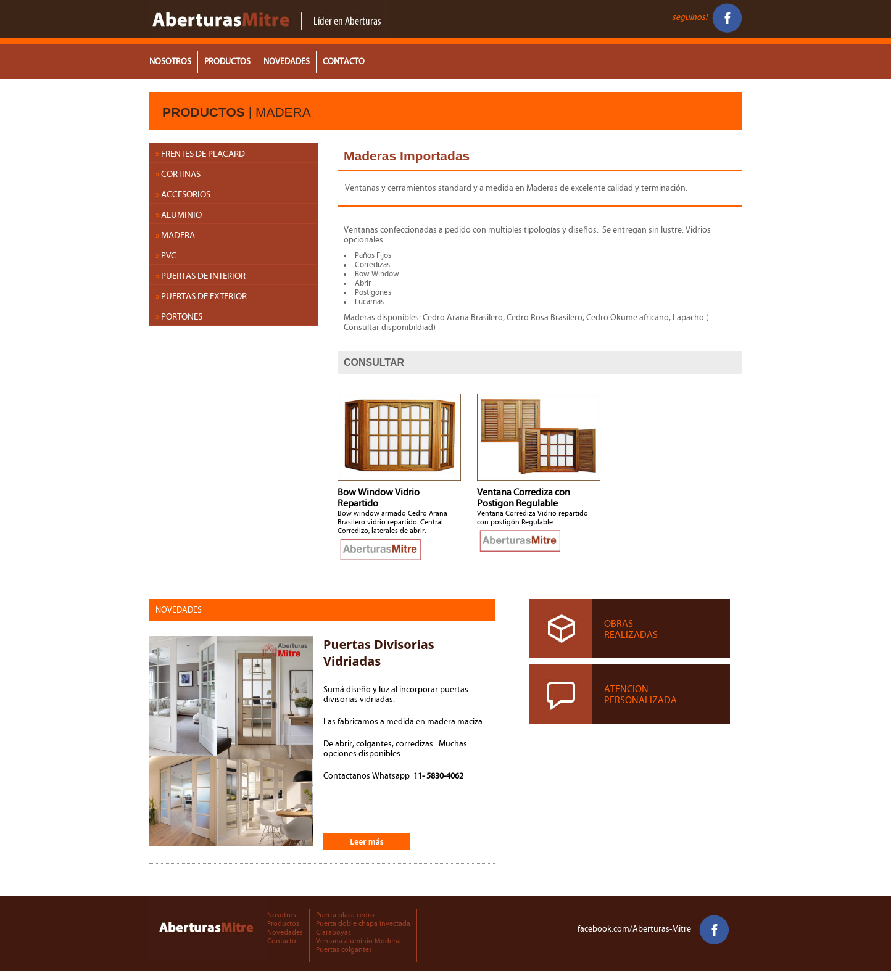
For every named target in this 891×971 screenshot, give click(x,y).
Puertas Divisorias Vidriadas (378, 652)
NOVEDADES (286, 62)
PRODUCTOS (227, 62)
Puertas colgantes (344, 949)
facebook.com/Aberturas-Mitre (653, 929)
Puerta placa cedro (345, 915)
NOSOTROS (170, 62)
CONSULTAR (374, 362)
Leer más (366, 842)
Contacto (281, 940)
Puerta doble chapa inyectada (363, 923)
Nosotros (281, 915)
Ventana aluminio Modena (358, 940)
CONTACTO (344, 62)
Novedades (285, 932)
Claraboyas (333, 932)
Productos (283, 923)
